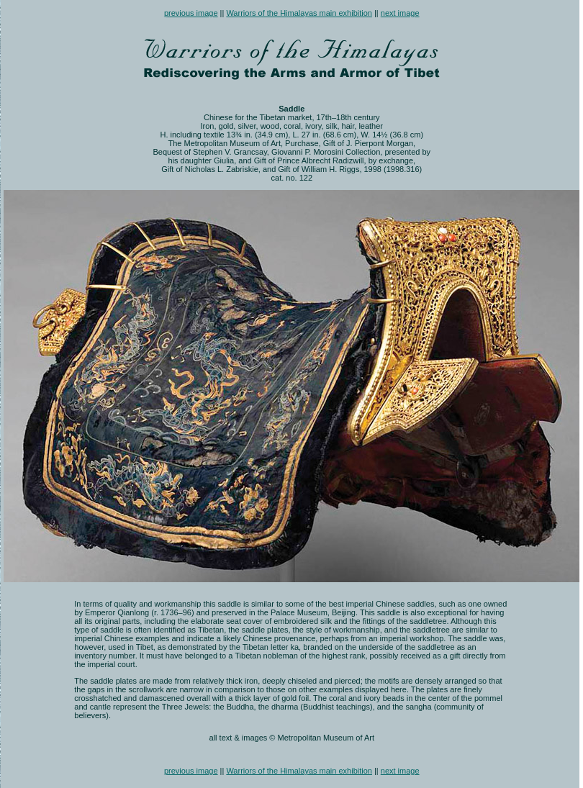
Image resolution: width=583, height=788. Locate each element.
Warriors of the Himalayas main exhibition (299, 13)
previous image (191, 13)
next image (400, 13)
